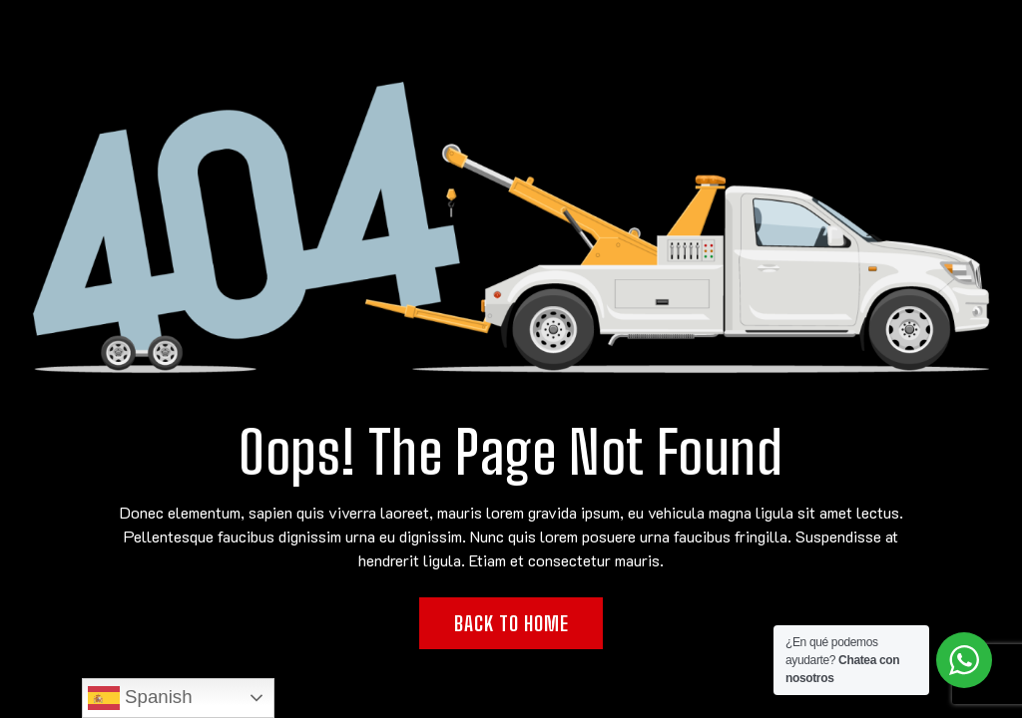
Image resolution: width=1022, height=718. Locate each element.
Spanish (140, 698)
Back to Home (511, 623)
